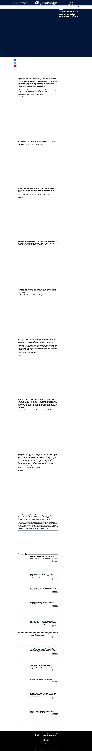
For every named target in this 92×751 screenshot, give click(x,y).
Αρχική (22, 7)
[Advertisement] (37, 542)
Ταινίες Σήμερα (46, 743)
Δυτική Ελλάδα (30, 7)
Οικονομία (53, 7)
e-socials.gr (55, 749)
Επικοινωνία (68, 7)
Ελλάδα (37, 7)
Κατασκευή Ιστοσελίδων (47, 749)
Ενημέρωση (60, 7)
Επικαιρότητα (44, 7)
